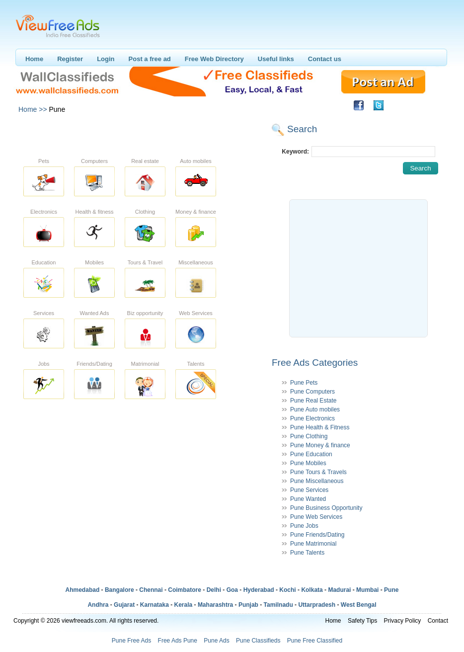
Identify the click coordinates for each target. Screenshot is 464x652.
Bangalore (119, 589)
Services (43, 313)
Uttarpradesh (316, 604)
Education (44, 262)
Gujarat (124, 604)
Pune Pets (303, 382)
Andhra (97, 604)
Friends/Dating (94, 364)
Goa (232, 589)
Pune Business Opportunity (326, 507)
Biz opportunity (145, 313)
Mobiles (94, 262)
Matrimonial (145, 364)
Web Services (196, 313)
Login (105, 59)
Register (70, 59)
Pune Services (309, 490)
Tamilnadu (278, 604)
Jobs (43, 364)
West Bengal (359, 604)
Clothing (145, 212)
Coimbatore (184, 589)
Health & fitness (94, 212)
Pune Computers (312, 391)
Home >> (32, 109)
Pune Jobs (304, 525)
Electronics (43, 212)
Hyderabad (258, 589)
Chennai (150, 589)
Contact (438, 620)
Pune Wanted (308, 498)
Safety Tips (362, 620)
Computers (94, 161)
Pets (43, 161)
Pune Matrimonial (313, 543)
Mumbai (367, 589)
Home (34, 59)
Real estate (145, 161)
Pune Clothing (308, 436)
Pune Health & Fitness (319, 427)
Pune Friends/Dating (317, 534)
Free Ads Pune (177, 640)
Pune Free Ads (131, 640)
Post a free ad (150, 59)
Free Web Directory (214, 59)
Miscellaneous (195, 262)
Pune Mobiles (308, 463)
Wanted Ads (94, 313)
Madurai (339, 589)
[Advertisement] (142, 133)
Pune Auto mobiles (315, 409)
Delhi (214, 589)
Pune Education (311, 454)
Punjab (248, 604)
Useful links (276, 59)
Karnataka (154, 604)
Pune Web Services (316, 516)
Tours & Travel (145, 262)
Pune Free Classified (314, 640)
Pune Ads (216, 640)
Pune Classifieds (258, 640)
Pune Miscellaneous (316, 481)
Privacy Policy (402, 620)
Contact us (324, 59)
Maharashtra (215, 604)
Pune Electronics (312, 418)
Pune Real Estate (313, 400)
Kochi (287, 589)
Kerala (183, 604)
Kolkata (311, 589)
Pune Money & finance (320, 445)
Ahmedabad (83, 589)
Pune (391, 589)
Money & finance (195, 212)
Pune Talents (307, 552)
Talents (196, 364)
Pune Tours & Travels (318, 472)
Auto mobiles (196, 161)
